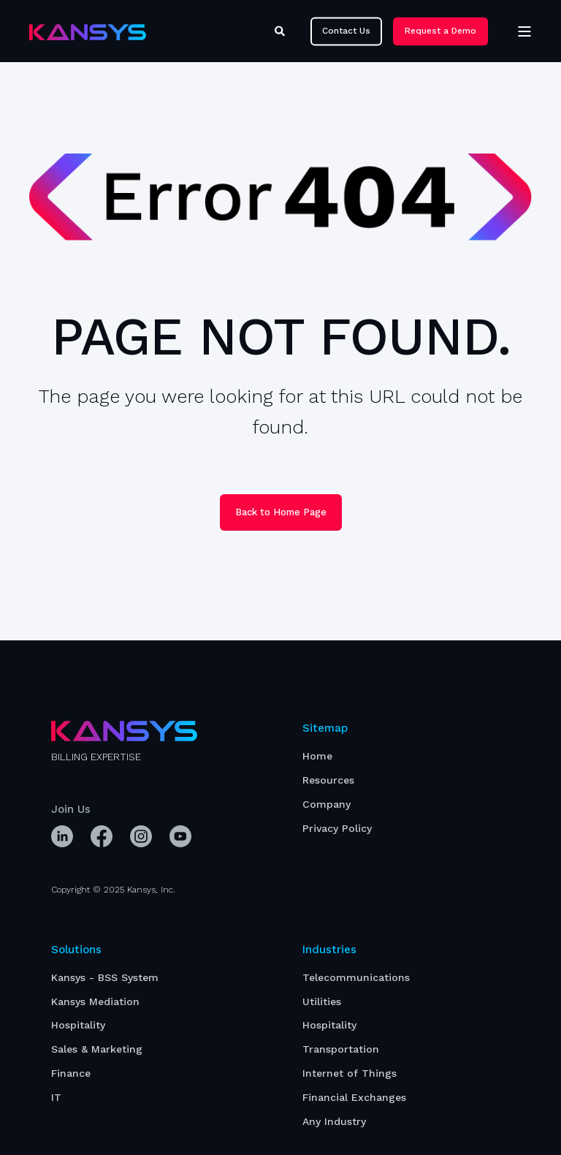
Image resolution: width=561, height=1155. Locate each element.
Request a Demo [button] (440, 31)
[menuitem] (317, 756)
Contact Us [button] (346, 31)
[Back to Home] (87, 31)
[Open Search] (282, 30)
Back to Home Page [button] (281, 512)
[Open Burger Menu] (524, 31)
